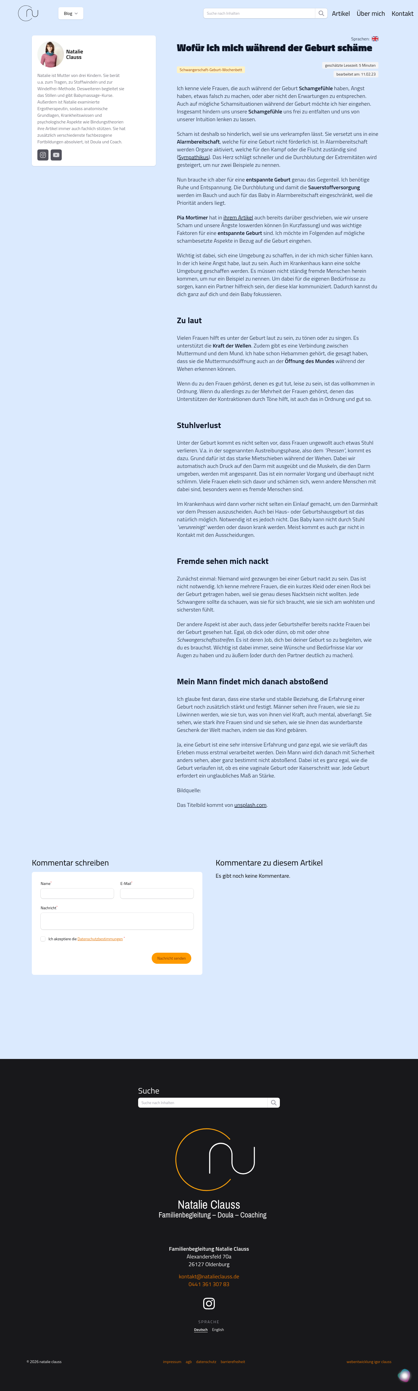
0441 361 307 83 (209, 1284)
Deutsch (201, 1329)
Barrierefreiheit (233, 1361)
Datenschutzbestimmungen (100, 939)
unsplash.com (250, 805)
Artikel (341, 13)
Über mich (371, 13)
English (218, 1329)
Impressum (172, 1361)
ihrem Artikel (238, 217)
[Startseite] (28, 13)
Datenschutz (206, 1361)
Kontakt (403, 13)
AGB (189, 1361)
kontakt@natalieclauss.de (209, 1276)
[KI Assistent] (405, 1376)
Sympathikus (193, 157)
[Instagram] (209, 1303)
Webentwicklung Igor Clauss (369, 1361)
